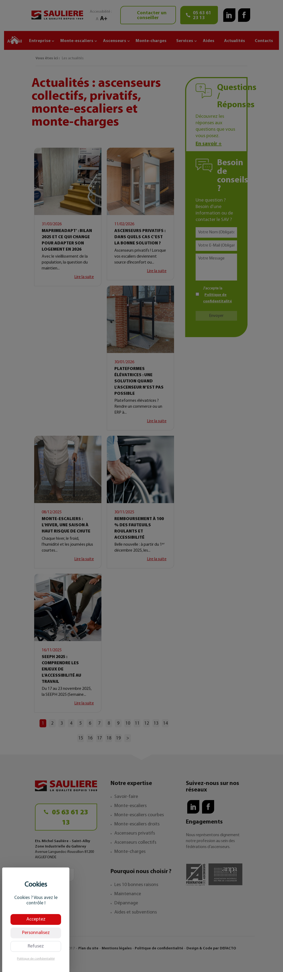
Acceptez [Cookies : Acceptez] (35, 919)
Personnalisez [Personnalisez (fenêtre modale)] (36, 932)
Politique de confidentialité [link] (36, 958)
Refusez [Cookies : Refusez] (36, 946)
